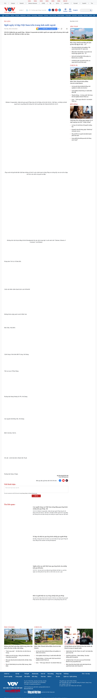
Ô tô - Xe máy (53, 15)
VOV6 (58, 1)
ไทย (92, 3)
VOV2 (35, 1)
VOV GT (65, 1)
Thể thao (46, 15)
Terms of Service (32, 493)
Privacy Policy (24, 493)
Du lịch (7, 21)
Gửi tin (36, 495)
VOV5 (52, 1)
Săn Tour (74, 26)
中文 (5, 3)
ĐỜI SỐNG (74, 104)
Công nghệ (68, 15)
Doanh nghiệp (61, 15)
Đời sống (80, 15)
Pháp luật (40, 15)
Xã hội (12, 15)
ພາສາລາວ (66, 3)
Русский (75, 3)
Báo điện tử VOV (74, 21)
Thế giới (17, 15)
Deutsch (22, 3)
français (13, 3)
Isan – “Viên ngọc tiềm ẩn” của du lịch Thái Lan (48, 662)
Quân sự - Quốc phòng (70, 676)
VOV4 (47, 1)
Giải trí (90, 15)
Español (84, 3)
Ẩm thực (67, 627)
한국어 (57, 3)
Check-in (73, 65)
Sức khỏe (74, 15)
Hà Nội (21, 10)
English (75, 10)
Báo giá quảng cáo (28, 688)
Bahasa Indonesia (32, 3)
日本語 (43, 3)
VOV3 (41, 1)
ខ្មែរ (50, 3)
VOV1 (29, 1)
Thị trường (34, 15)
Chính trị (7, 15)
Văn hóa (86, 15)
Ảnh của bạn (9, 627)
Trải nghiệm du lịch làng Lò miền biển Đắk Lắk (48, 655)
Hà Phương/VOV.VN (62, 475)
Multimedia (23, 15)
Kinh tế (28, 15)
